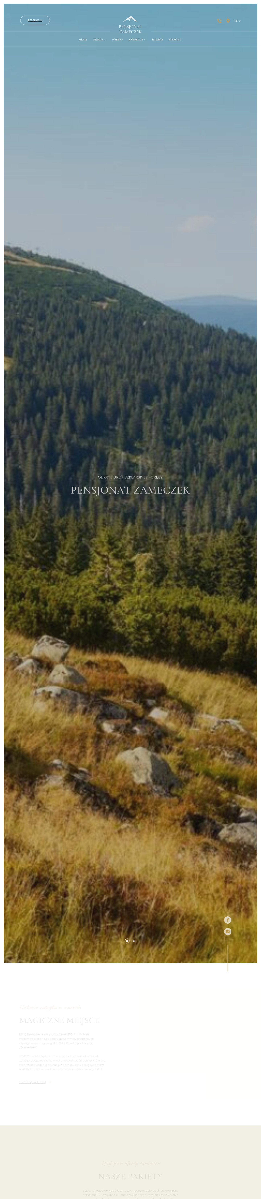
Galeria (157, 45)
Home (83, 45)
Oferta (100, 45)
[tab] (127, 947)
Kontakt (175, 45)
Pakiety (117, 45)
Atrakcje (137, 45)
